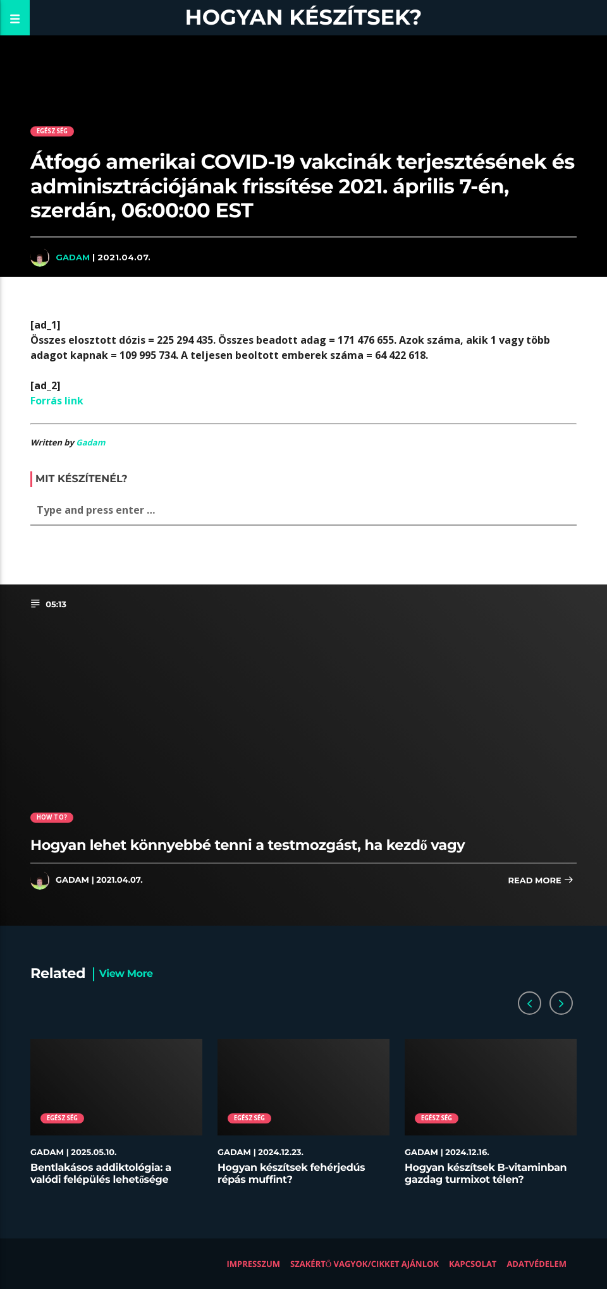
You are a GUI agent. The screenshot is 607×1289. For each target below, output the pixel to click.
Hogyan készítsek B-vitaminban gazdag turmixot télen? (486, 1174)
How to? (52, 817)
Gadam (73, 257)
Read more (540, 881)
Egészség (52, 131)
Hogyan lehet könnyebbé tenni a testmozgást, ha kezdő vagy (247, 845)
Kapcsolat (472, 1263)
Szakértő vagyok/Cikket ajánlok (364, 1263)
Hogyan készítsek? (303, 17)
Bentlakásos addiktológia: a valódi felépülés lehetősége (100, 1174)
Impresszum (254, 1263)
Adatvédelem (536, 1263)
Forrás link (56, 401)
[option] (116, 1118)
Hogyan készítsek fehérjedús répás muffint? (291, 1174)
